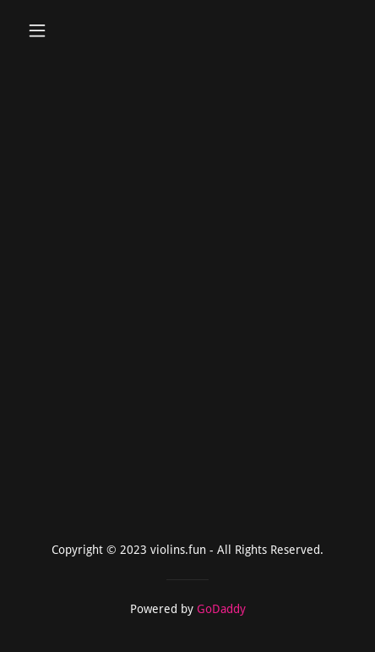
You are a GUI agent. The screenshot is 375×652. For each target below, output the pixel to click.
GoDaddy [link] (221, 609)
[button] (45, 30)
